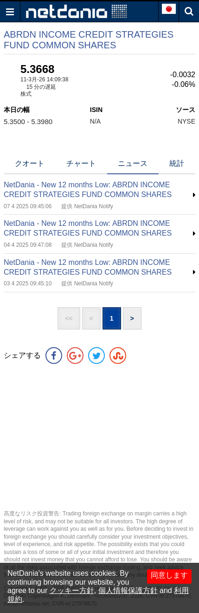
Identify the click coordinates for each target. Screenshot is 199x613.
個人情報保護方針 (128, 590)
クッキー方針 (72, 590)
